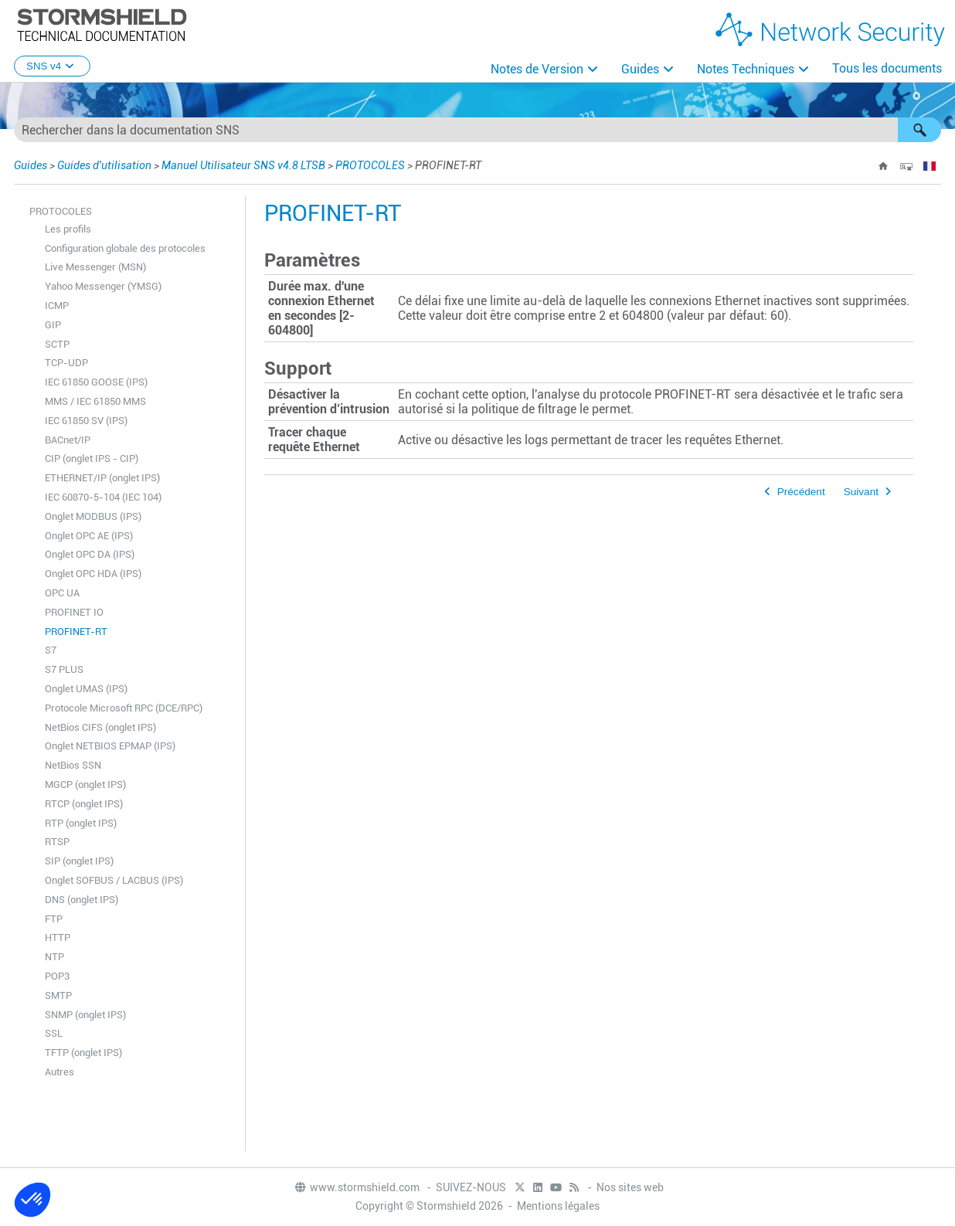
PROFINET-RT (76, 631)
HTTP (57, 937)
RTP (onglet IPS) (81, 823)
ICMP (57, 305)
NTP (54, 957)
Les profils (68, 229)
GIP (53, 325)
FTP (54, 919)
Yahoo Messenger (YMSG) (103, 286)
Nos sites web (630, 1187)
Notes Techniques (745, 69)
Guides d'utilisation (104, 165)
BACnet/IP (67, 440)
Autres (59, 1072)
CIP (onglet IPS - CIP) (91, 458)
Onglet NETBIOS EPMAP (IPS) (110, 746)
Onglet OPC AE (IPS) (89, 536)
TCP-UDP (66, 362)
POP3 (57, 976)
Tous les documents (887, 68)
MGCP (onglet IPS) (85, 784)
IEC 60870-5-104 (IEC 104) (103, 497)
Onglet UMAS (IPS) (86, 689)
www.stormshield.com (356, 1187)
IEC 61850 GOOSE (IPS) (96, 382)
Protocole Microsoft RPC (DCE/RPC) (123, 708)
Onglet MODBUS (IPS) (93, 516)
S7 (50, 650)
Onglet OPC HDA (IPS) (93, 573)
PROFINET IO (74, 612)
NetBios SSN (73, 765)
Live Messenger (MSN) (95, 267)
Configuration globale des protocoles (125, 248)
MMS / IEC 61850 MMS (95, 401)
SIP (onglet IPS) (79, 861)
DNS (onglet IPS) (81, 899)
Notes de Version (537, 69)
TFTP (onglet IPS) (83, 1052)
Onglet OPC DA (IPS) (89, 554)
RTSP (57, 841)
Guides (640, 69)
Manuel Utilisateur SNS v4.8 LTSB (243, 165)
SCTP (57, 344)
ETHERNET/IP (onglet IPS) (102, 478)
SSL (54, 1033)
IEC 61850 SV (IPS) (86, 420)
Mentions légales (558, 1206)
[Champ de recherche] (477, 129)
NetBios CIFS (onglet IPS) (100, 727)
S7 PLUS (64, 669)
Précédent (801, 492)
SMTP (58, 995)
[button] (919, 129)
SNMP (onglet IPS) (85, 1015)
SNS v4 (52, 66)
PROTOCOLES (370, 165)
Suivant (861, 492)
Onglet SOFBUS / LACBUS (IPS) (114, 880)
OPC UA (62, 593)
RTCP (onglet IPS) (84, 804)
